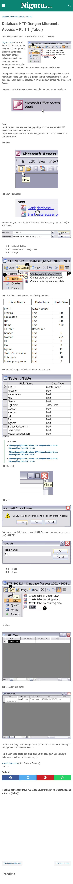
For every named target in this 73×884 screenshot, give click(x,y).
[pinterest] (45, 777)
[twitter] (27, 777)
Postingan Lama (62, 863)
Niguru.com (7, 42)
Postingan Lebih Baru (12, 863)
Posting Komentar (47, 36)
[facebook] (10, 777)
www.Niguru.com (10, 763)
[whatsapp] (62, 777)
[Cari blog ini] (69, 5)
